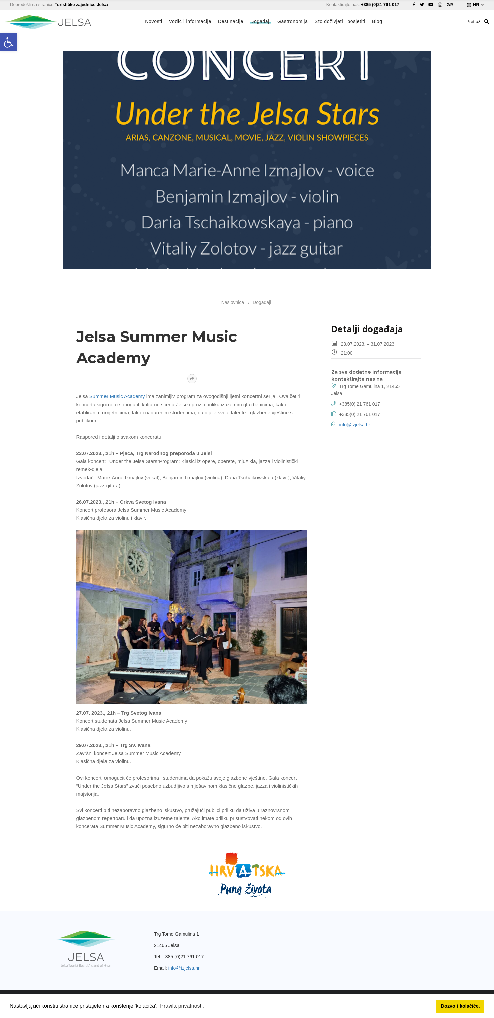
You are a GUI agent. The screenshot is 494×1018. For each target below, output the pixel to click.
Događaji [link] (260, 21)
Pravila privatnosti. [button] (182, 1006)
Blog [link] (377, 21)
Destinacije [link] (230, 21)
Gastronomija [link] (292, 21)
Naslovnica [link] (232, 302)
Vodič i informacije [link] (190, 21)
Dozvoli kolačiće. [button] (460, 1006)
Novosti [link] (153, 21)
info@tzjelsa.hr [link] (354, 424)
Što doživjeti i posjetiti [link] (340, 21)
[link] (8, 42)
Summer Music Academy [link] (117, 396)
